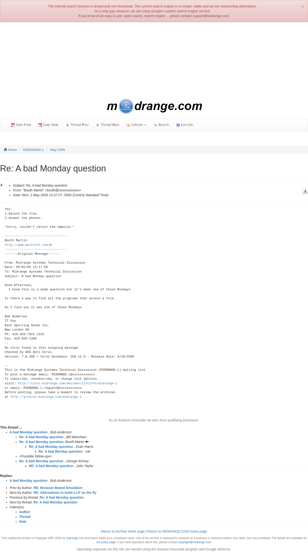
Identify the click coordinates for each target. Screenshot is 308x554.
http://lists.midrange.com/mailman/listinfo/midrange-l (67, 383)
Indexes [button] (136, 125)
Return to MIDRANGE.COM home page (177, 531)
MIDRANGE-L (33, 150)
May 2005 (57, 150)
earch (161, 125)
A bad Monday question (28, 432)
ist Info (184, 125)
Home (10, 150)
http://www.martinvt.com (26, 245)
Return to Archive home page (123, 531)
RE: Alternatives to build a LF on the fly (65, 493)
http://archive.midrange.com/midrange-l (46, 397)
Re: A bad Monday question (41, 437)
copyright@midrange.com (194, 542)
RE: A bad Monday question (51, 466)
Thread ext (107, 125)
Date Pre (21, 125)
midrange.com (75, 538)
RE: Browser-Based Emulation (58, 488)
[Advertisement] (154, 60)
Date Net (48, 125)
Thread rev (77, 125)
